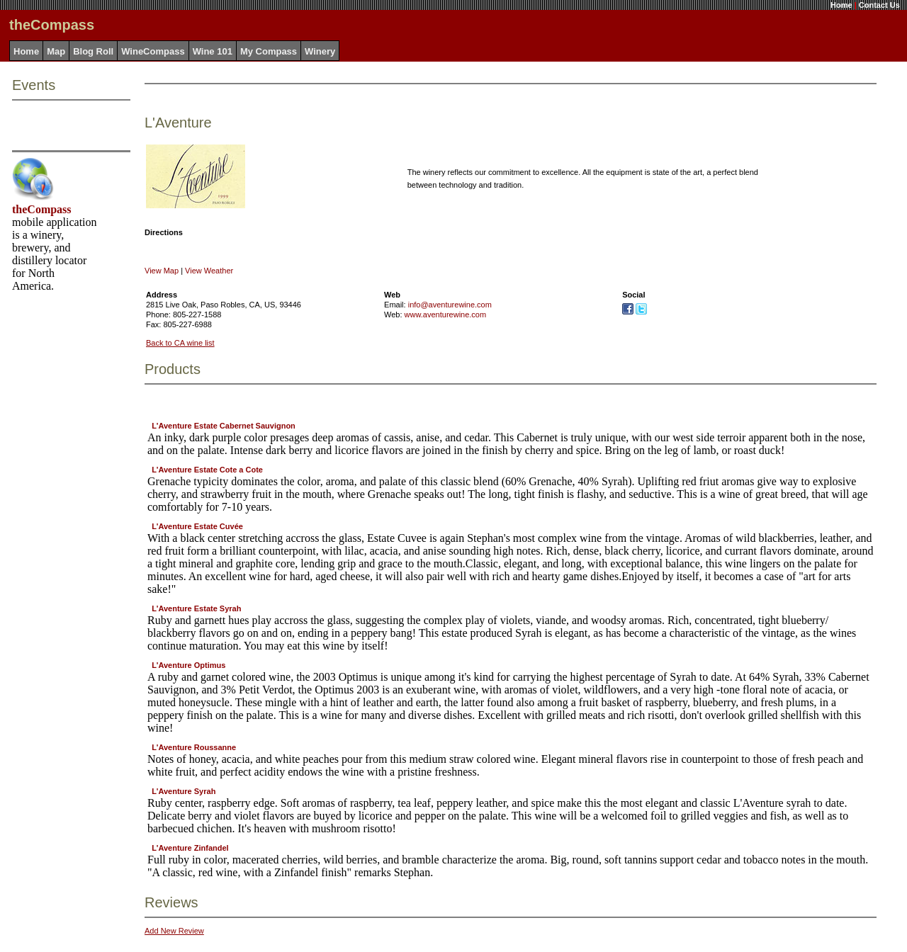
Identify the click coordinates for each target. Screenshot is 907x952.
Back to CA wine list (180, 343)
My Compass (268, 51)
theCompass (42, 209)
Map (56, 51)
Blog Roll (93, 51)
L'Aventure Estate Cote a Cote (207, 469)
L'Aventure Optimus (188, 665)
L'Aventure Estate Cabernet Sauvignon (223, 425)
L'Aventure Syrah (183, 791)
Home (841, 5)
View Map (162, 270)
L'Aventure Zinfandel (190, 848)
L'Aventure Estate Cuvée (197, 526)
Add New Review (174, 930)
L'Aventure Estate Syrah (196, 608)
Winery (320, 51)
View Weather (209, 270)
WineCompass (152, 51)
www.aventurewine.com (446, 314)
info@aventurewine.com (450, 304)
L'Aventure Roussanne (194, 747)
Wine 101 (212, 51)
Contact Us (879, 5)
